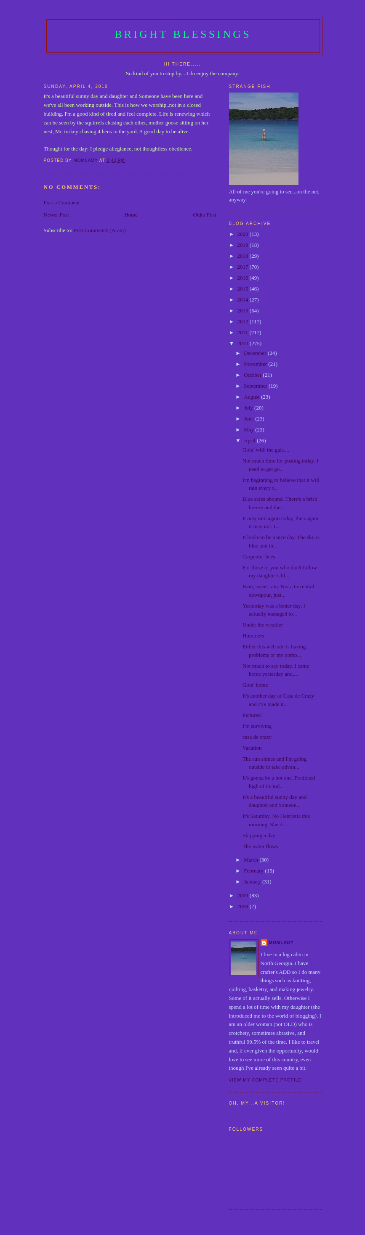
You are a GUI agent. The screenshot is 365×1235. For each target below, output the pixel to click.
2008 (243, 906)
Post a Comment (62, 202)
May (249, 429)
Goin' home (255, 685)
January (253, 881)
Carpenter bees (258, 556)
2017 (243, 267)
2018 (243, 256)
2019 (243, 245)
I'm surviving (257, 726)
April (250, 440)
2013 (243, 310)
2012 (243, 321)
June (249, 418)
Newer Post (56, 215)
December (256, 353)
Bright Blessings (183, 34)
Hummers (253, 635)
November (256, 364)
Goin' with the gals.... (265, 450)
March (251, 860)
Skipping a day (258, 835)
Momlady (281, 942)
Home (131, 215)
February (254, 870)
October (253, 375)
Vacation (251, 748)
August (252, 397)
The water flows (260, 846)
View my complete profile (265, 1080)
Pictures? (252, 715)
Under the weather (262, 624)
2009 (243, 895)
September (256, 386)
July (249, 408)
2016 (243, 278)
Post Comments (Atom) (100, 230)
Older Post (204, 215)
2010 (243, 343)
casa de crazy (257, 737)
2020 (243, 234)
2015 (243, 289)
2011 (243, 332)
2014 (243, 299)
